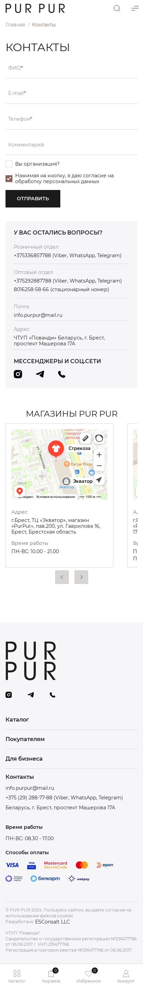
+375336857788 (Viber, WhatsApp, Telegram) (68, 256)
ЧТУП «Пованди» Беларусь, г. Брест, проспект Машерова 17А (59, 341)
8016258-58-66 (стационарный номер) (61, 290)
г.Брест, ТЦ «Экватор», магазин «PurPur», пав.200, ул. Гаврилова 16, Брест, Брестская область (55, 526)
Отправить (33, 198)
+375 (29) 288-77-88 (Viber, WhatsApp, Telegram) (64, 798)
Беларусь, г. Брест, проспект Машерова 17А (60, 808)
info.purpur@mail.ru (38, 315)
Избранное (88, 975)
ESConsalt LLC (52, 922)
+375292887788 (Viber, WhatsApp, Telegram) (68, 281)
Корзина (51, 975)
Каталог (16, 976)
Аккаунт (126, 976)
